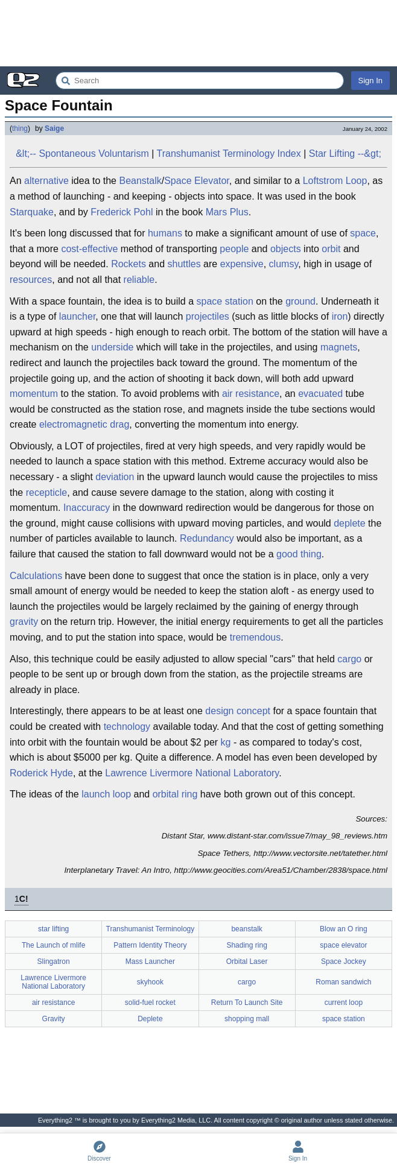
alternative (46, 181)
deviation (114, 477)
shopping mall (246, 1019)
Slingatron (53, 961)
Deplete (150, 1019)
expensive (242, 264)
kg (226, 742)
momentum (34, 393)
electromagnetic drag (84, 424)
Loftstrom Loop (335, 181)
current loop (344, 1002)
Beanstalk (140, 181)
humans (165, 233)
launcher (77, 316)
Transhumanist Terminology (150, 929)
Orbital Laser (247, 961)
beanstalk (246, 929)
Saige (54, 128)
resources (31, 279)
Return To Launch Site (247, 1002)
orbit (331, 249)
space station (225, 301)
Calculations (36, 576)
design (219, 711)
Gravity (53, 1019)
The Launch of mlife (53, 945)
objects (285, 249)
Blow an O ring (343, 929)
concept (253, 711)
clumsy (284, 264)
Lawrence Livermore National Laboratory (192, 773)
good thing (299, 554)
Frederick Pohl (122, 212)
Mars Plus (227, 212)
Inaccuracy (86, 507)
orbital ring (175, 794)
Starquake (32, 212)
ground (300, 301)
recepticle (46, 492)
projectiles (207, 316)
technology (127, 726)
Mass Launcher (150, 961)
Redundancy (207, 538)
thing (20, 128)
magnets (338, 347)
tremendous (255, 637)
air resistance (250, 393)
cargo (349, 659)
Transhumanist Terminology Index (229, 153)
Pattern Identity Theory (149, 945)
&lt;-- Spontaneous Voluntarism (82, 153)
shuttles (184, 264)
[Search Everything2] (200, 80)
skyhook (150, 982)
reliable (139, 279)
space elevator (343, 945)
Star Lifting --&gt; (345, 153)
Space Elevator (196, 181)
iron (340, 316)
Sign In (370, 80)
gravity (24, 621)
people (234, 249)
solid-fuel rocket (150, 1002)
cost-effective (89, 249)
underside (112, 347)
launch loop (106, 794)
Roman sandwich (343, 982)
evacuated (320, 393)
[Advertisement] (198, 33)
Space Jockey (343, 961)
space (363, 233)
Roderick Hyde (41, 773)
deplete (350, 523)
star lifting (53, 929)
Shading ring (246, 945)
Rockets (128, 264)
